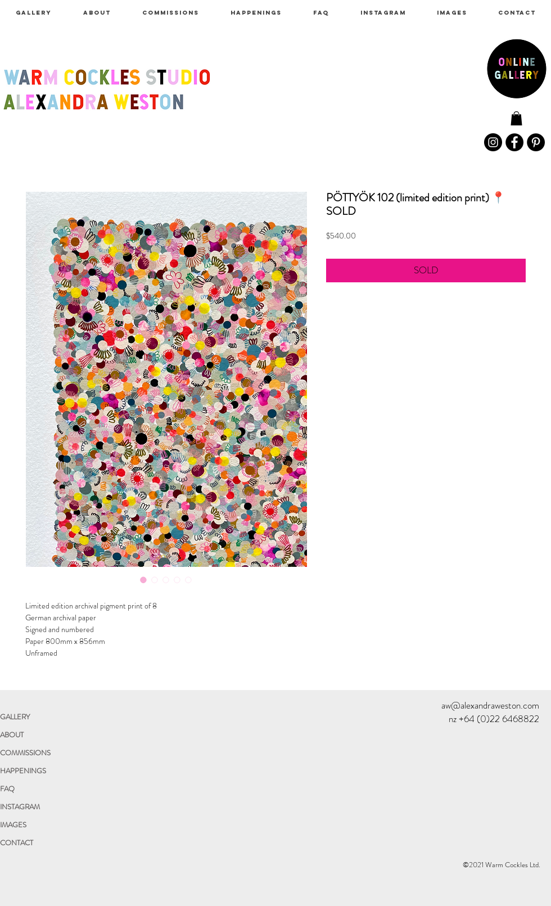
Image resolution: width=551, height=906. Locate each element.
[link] (516, 118)
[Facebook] (514, 142)
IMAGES (13, 824)
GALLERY (15, 716)
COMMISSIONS (25, 752)
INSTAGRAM (20, 806)
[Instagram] (493, 142)
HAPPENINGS (23, 770)
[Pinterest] (536, 142)
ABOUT (12, 734)
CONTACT (16, 842)
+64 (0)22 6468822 (499, 718)
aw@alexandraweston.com (490, 705)
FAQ (7, 788)
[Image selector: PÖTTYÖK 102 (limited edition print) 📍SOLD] (143, 579)
